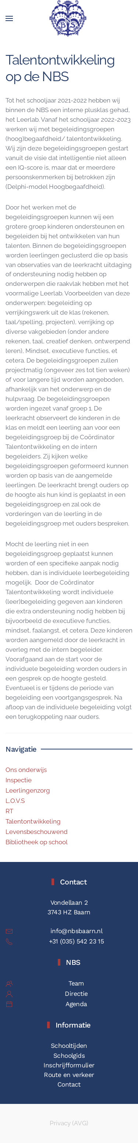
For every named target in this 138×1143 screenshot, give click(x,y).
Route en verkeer (69, 1074)
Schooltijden (69, 1045)
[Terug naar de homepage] (69, 18)
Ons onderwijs (26, 769)
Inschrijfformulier (68, 1065)
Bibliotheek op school (37, 842)
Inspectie (19, 780)
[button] (9, 18)
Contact (69, 1084)
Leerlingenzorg (28, 790)
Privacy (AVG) (69, 1123)
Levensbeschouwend (37, 831)
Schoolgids (69, 1055)
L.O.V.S (15, 800)
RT (9, 811)
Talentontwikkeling (33, 821)
